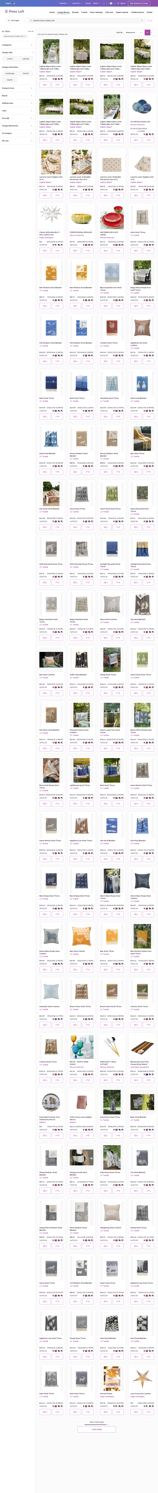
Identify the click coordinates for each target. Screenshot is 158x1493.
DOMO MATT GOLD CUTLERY (108, 1063)
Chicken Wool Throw (108, 343)
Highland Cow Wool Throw (81, 840)
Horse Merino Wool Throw (141, 785)
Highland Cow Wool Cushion (138, 344)
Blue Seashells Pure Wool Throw (110, 288)
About (97, 3)
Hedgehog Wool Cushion (110, 1228)
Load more (97, 1429)
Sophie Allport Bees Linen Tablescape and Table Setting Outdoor (50, 67)
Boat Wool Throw (46, 398)
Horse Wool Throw (77, 509)
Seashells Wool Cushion (49, 1006)
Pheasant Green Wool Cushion (79, 731)
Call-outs (109, 12)
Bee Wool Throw (137, 453)
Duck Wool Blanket (138, 398)
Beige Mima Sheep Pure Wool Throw (140, 288)
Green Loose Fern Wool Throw (110, 731)
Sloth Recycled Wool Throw (51, 564)
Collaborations (137, 12)
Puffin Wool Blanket (78, 675)
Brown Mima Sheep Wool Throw (140, 731)
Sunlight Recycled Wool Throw (110, 565)
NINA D (42, 1122)
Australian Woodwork (139, 1067)
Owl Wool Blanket (137, 619)
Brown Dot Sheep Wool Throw (49, 786)
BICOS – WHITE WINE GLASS (79, 1063)
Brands (75, 12)
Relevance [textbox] (130, 32)
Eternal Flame (106, 1393)
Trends (84, 12)
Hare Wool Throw (137, 232)
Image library (63, 12)
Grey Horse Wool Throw (110, 1117)
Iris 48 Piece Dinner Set (140, 122)
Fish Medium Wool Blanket (50, 343)
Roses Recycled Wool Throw (139, 510)
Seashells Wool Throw (109, 398)
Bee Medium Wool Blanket (50, 287)
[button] (10, 3)
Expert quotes (122, 12)
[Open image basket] (150, 20)
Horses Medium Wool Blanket (79, 454)
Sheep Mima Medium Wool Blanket (50, 1229)
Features (64, 3)
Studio (149, 12)
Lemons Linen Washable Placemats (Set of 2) (80, 178)
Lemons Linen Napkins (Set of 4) (50, 178)
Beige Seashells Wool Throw (48, 620)
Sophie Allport (45, 72)
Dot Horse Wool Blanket (49, 509)
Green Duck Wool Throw (110, 509)
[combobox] (134, 32)
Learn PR (77, 3)
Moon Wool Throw (107, 1283)
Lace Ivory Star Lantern (140, 1393)
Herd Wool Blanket (108, 1338)
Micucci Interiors (137, 125)
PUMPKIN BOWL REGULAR (81, 232)
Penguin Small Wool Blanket (78, 1173)
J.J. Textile (134, 235)
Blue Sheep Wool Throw (49, 896)
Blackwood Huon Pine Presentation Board (139, 1063)
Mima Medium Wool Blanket (78, 1229)
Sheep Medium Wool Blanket (48, 1173)
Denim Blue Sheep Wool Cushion (140, 897)
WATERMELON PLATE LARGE (109, 233)
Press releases (96, 12)
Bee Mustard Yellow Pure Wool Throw (140, 952)
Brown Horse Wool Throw (80, 1006)
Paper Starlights (46, 237)
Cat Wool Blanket (137, 1172)
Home (52, 12)
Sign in (121, 3)
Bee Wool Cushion (47, 675)
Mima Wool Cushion (108, 619)
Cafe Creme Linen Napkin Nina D (81, 1118)
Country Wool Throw (139, 1006)
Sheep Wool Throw (108, 675)
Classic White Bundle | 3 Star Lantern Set (49, 233)
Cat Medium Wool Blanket (81, 1283)
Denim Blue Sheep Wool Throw (110, 897)
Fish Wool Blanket (107, 840)
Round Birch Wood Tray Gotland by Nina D (49, 1118)
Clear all (30, 31)
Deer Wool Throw (46, 1393)
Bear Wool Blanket (138, 1117)
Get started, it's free (139, 3)
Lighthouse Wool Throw (80, 785)
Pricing (88, 3)
